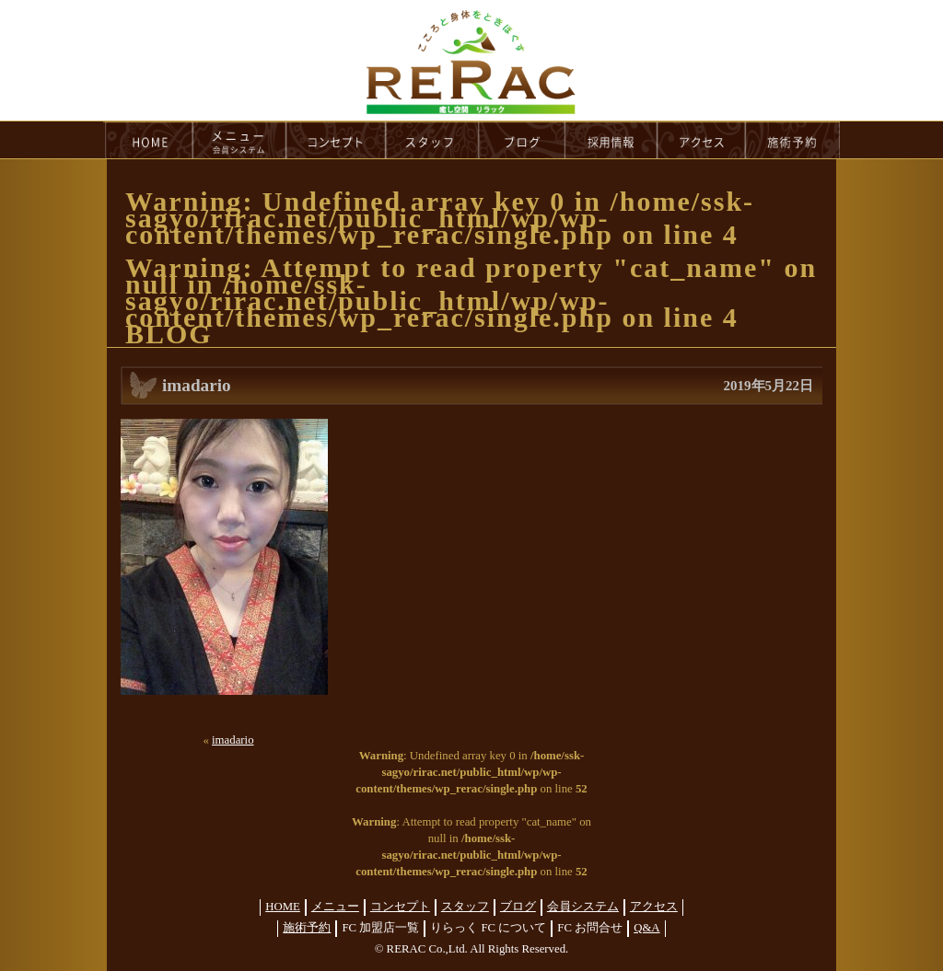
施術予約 (307, 927)
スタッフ (465, 906)
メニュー (335, 906)
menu (239, 139)
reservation (793, 139)
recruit (612, 139)
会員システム (583, 906)
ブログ (518, 906)
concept (336, 139)
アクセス (654, 906)
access (702, 139)
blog (522, 139)
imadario (232, 740)
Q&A (646, 927)
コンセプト (400, 906)
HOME (148, 139)
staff (432, 139)
